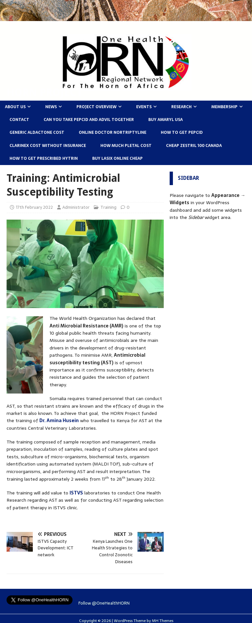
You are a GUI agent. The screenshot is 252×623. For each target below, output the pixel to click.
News (51, 107)
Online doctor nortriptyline (112, 132)
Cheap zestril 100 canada (194, 145)
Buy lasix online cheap (117, 158)
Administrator (76, 207)
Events (144, 107)
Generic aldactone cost (37, 132)
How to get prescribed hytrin (44, 158)
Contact (19, 119)
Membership (224, 107)
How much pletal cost (126, 145)
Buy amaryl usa (165, 119)
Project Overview (96, 107)
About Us (15, 107)
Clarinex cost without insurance (48, 145)
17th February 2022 (34, 207)
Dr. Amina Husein (59, 420)
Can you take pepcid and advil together (89, 119)
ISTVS (76, 492)
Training (108, 207)
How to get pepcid (182, 132)
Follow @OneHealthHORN (104, 603)
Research (181, 107)
